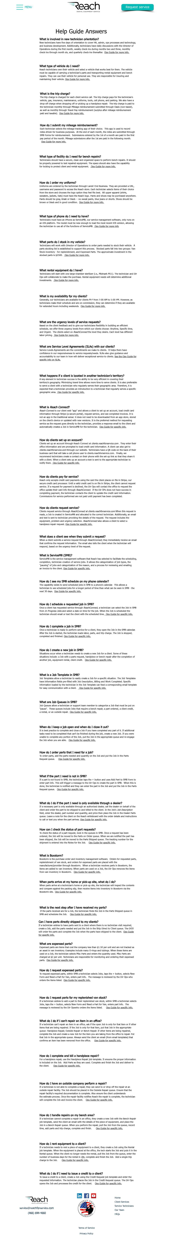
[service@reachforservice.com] (36, 1208)
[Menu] (19, 7)
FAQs (117, 1214)
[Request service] (137, 7)
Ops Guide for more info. (116, 52)
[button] (37, 1213)
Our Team (119, 1210)
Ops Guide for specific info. (70, 392)
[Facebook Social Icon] (86, 1195)
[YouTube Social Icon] (93, 1195)
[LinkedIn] (79, 1195)
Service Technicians (124, 1206)
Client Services (122, 1202)
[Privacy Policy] (86, 1234)
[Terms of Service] (86, 1228)
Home (117, 1198)
